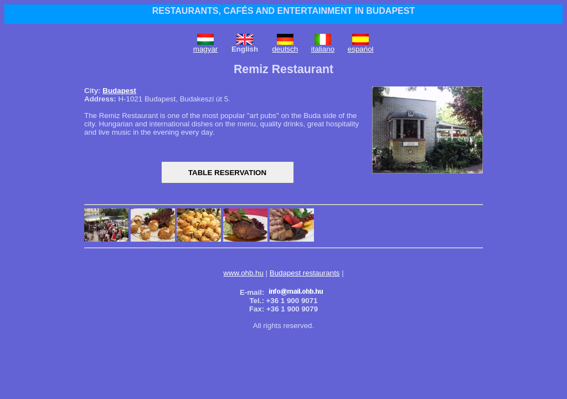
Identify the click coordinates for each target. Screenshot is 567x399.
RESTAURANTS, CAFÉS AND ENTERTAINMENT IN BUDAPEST (283, 11)
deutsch (285, 49)
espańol (361, 49)
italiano (322, 49)
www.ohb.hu (243, 273)
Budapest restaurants (305, 273)
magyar (205, 49)
